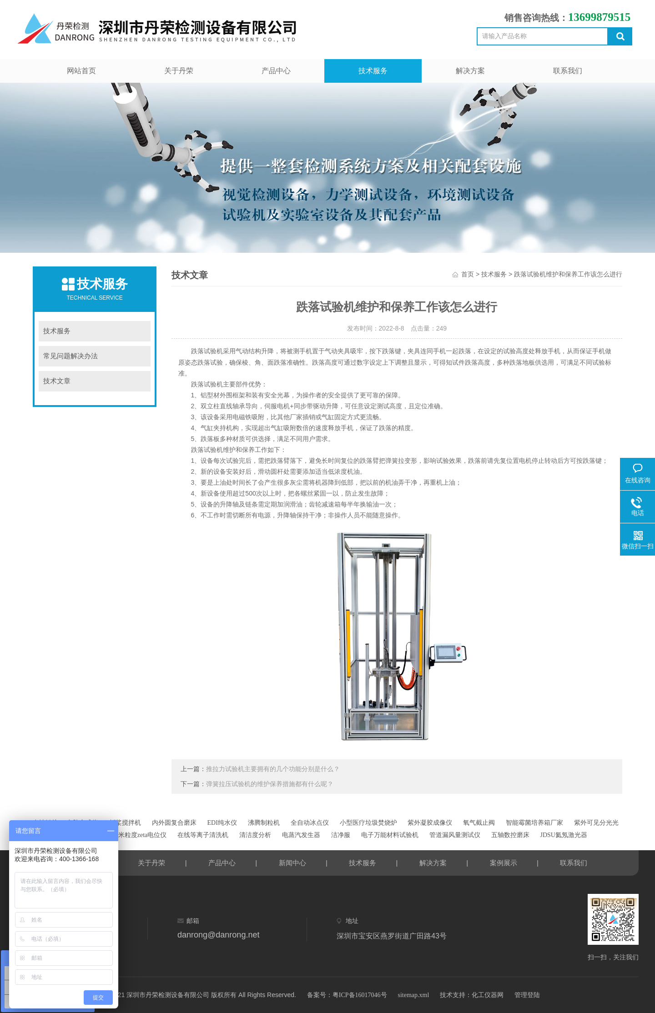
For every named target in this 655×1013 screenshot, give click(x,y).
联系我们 (567, 71)
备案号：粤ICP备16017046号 (347, 995)
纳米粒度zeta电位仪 (139, 835)
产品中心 (276, 71)
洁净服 (340, 835)
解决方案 (470, 71)
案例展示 (503, 863)
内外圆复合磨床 (174, 822)
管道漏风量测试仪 (454, 835)
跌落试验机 (207, 351)
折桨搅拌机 (125, 822)
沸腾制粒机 (264, 822)
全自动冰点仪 (310, 822)
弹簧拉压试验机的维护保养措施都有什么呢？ (269, 784)
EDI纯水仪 (222, 822)
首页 (467, 274)
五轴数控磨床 (510, 835)
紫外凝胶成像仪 (430, 822)
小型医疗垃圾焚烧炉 (368, 822)
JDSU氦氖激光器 (563, 835)
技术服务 (373, 71)
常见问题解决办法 (70, 356)
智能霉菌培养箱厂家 (534, 822)
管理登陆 (527, 995)
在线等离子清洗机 (202, 835)
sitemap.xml (413, 995)
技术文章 (57, 381)
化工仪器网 (488, 995)
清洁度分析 (255, 835)
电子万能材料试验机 (389, 835)
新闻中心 (292, 863)
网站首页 (81, 71)
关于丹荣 (178, 71)
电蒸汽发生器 (301, 835)
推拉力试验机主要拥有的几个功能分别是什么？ (273, 769)
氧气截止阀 (479, 822)
